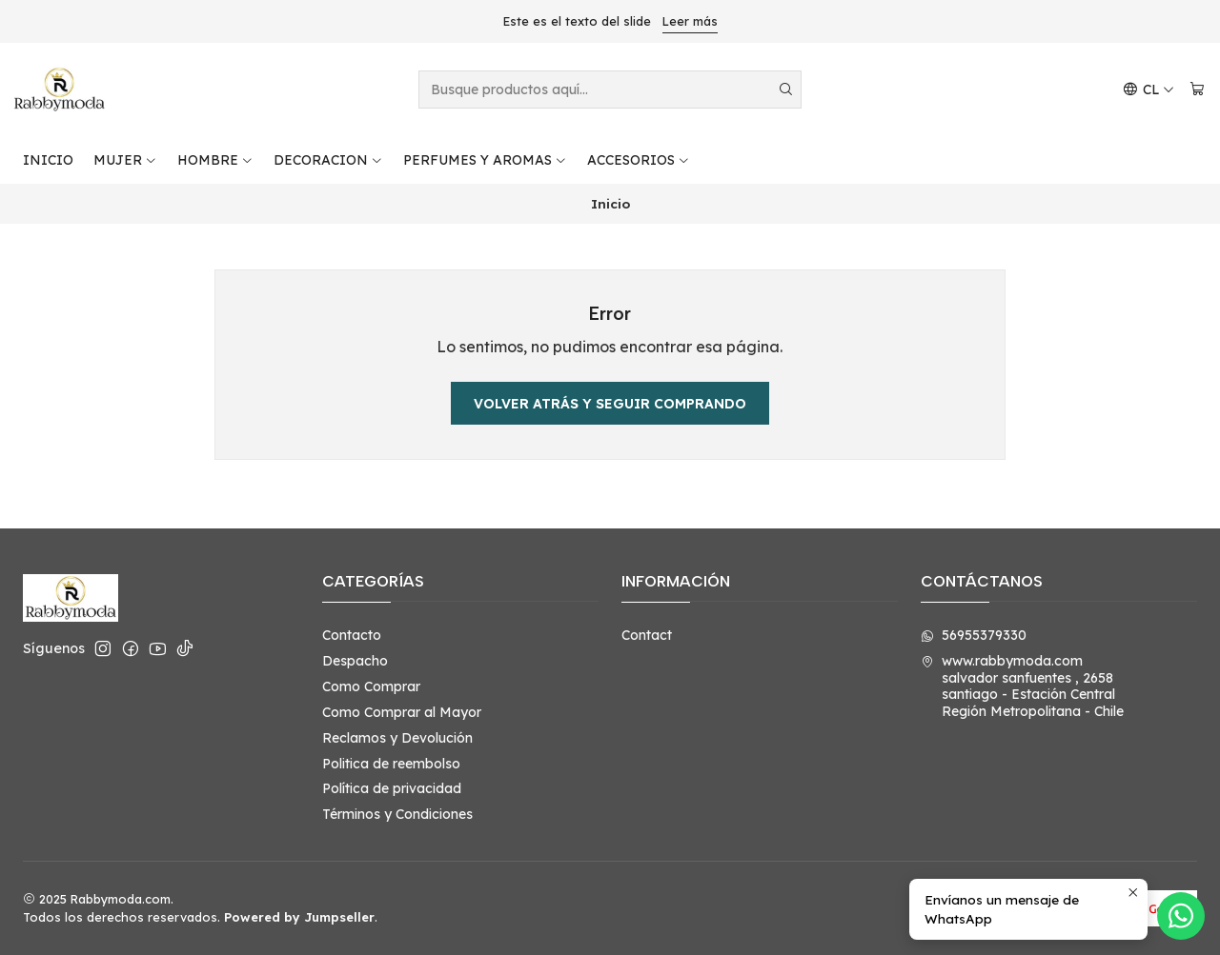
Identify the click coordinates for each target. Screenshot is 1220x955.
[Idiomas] (1148, 90)
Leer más (690, 21)
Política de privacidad (391, 788)
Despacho (355, 660)
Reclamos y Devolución (397, 737)
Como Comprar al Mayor (401, 712)
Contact (646, 635)
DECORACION (328, 160)
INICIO (48, 160)
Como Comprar (371, 686)
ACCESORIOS (638, 160)
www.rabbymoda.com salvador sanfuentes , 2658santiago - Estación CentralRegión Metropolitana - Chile (1022, 686)
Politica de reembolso (391, 763)
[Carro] (1197, 90)
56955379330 (974, 635)
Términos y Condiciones (397, 814)
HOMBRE (215, 160)
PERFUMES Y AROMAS (485, 160)
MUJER (125, 160)
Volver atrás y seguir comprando (610, 403)
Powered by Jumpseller (299, 917)
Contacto (351, 635)
